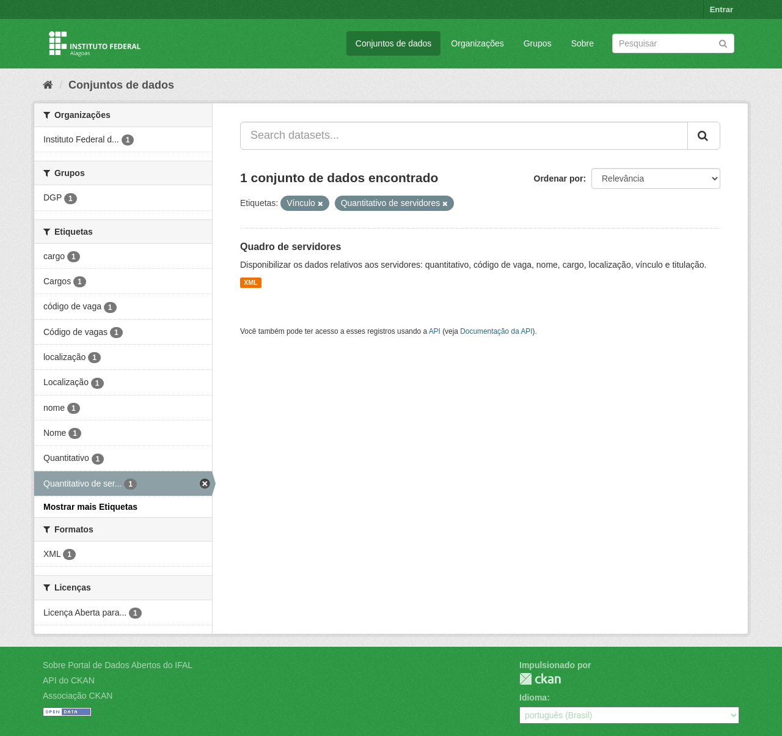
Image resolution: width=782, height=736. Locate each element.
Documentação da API (496, 331)
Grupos (538, 43)
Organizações (477, 43)
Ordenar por (558, 178)
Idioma (533, 697)
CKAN (540, 678)
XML (250, 282)
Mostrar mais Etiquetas (90, 507)
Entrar (721, 9)
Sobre (582, 43)
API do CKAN (69, 680)
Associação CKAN (77, 696)
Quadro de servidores (290, 246)
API (434, 331)
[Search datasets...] (464, 136)
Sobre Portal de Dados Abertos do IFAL (117, 665)
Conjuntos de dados (394, 43)
